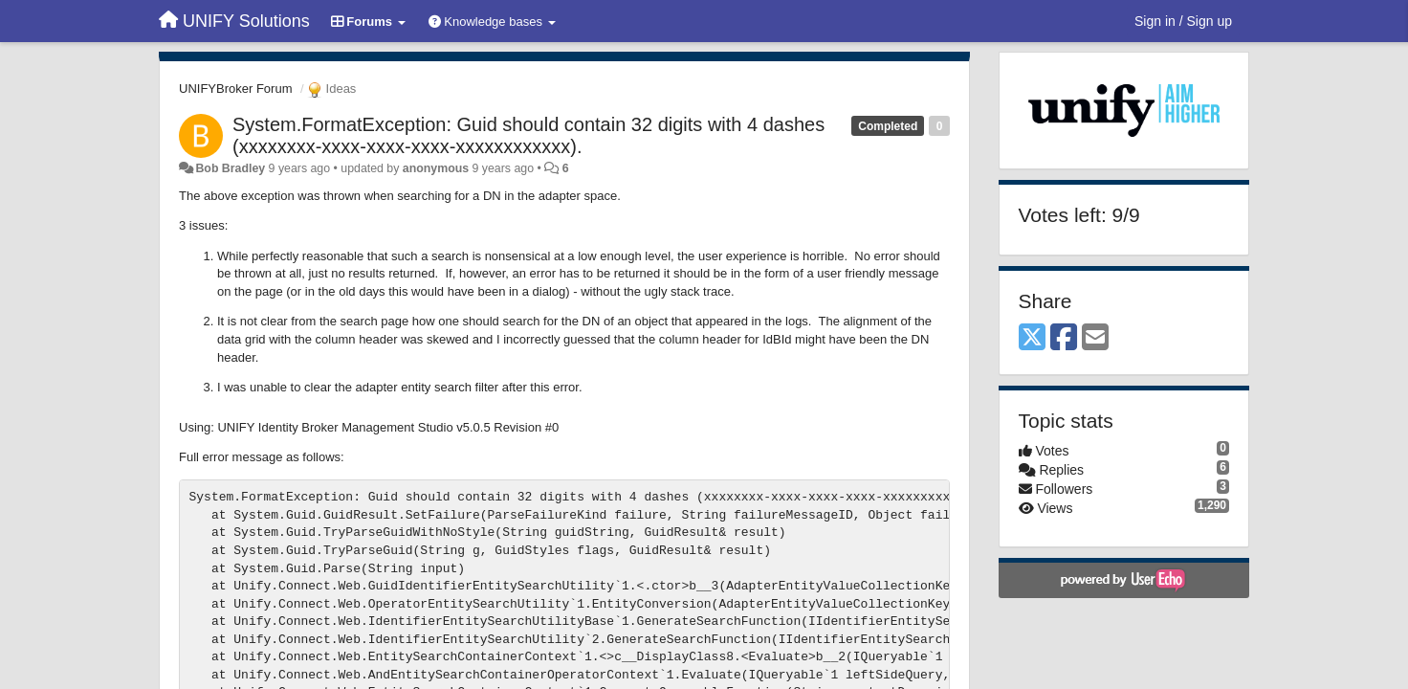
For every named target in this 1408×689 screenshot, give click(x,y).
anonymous (436, 168)
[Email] (1095, 338)
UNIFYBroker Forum (235, 88)
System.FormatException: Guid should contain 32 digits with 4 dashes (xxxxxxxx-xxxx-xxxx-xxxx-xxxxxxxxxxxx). (528, 135)
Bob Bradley (230, 168)
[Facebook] (1063, 338)
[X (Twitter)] (1032, 338)
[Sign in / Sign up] (1183, 21)
